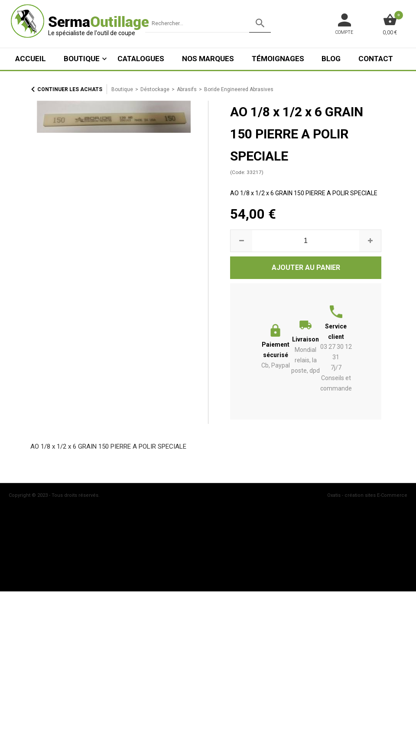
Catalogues (140, 58)
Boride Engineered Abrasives (238, 89)
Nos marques (208, 58)
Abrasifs (187, 89)
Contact (375, 58)
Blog (331, 58)
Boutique (82, 58)
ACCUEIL (30, 58)
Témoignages (278, 58)
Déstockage (154, 89)
